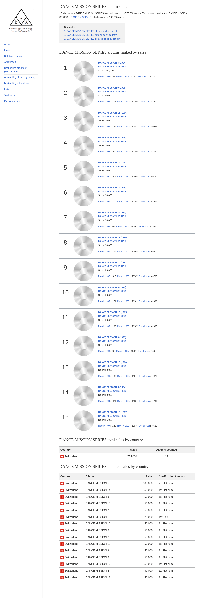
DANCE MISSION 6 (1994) (112, 387)
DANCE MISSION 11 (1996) (113, 112)
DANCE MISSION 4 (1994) (112, 137)
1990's (123, 77)
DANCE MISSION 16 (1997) (113, 412)
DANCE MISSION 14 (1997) (113, 162)
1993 (104, 226)
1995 (104, 101)
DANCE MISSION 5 (81, 17)
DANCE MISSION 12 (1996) (113, 237)
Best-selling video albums (17, 83)
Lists (6, 89)
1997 (104, 176)
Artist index (10, 62)
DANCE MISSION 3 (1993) (112, 337)
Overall (142, 77)
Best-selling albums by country (20, 77)
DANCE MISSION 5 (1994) (112, 62)
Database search (13, 56)
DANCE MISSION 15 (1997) (113, 262)
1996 (104, 126)
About (7, 44)
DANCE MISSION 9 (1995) (112, 87)
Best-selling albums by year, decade (15, 70)
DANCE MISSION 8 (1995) (112, 287)
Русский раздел (12, 101)
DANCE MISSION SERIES (112, 66)
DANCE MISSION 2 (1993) (112, 212)
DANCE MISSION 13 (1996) (113, 362)
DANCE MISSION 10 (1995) (113, 312)
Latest (7, 50)
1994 (104, 77)
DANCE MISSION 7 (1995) (112, 187)
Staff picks (9, 95)
